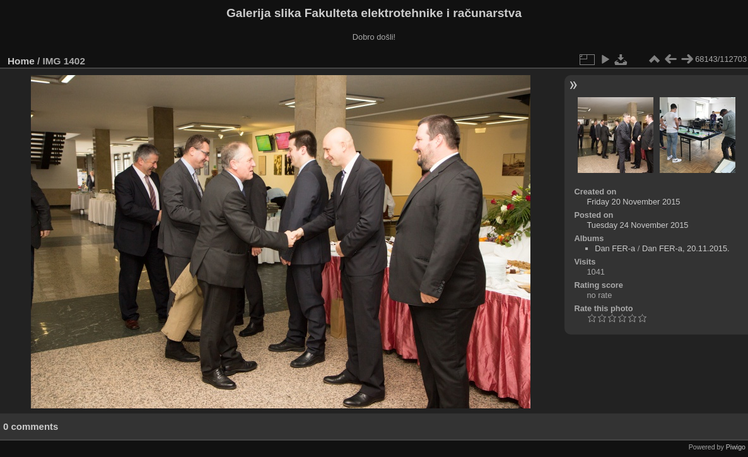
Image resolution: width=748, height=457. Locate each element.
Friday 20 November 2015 (633, 201)
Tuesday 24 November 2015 (637, 225)
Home (21, 61)
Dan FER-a (615, 248)
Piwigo (735, 447)
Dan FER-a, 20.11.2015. (686, 248)
